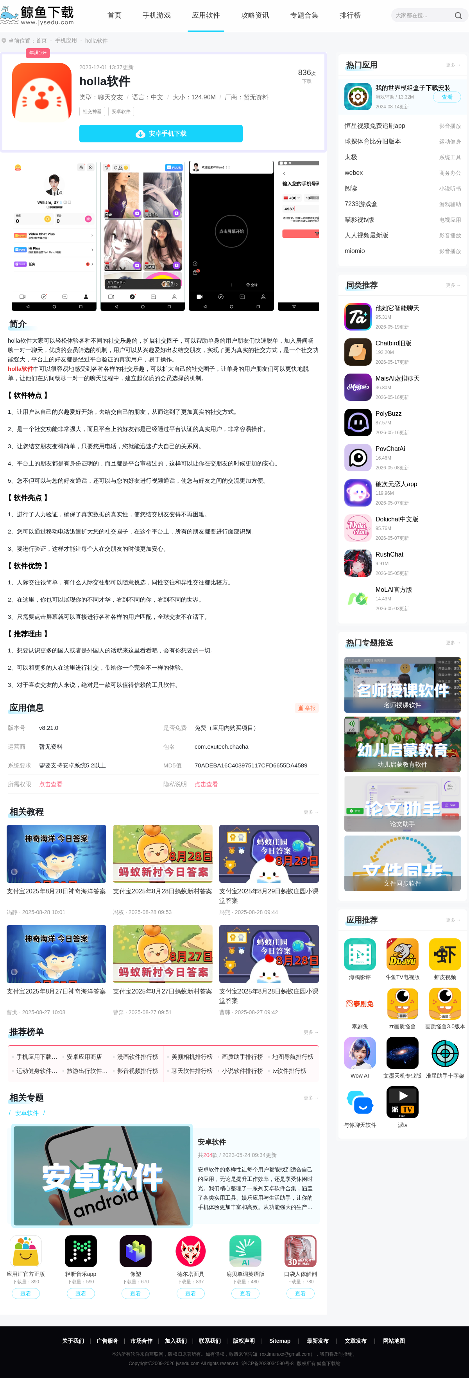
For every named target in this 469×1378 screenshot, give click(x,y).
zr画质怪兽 (403, 1008)
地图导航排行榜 (292, 1056)
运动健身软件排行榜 (37, 1070)
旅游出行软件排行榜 (88, 1070)
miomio (355, 251)
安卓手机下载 (167, 133)
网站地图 (394, 1341)
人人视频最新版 (366, 235)
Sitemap (279, 1341)
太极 (351, 157)
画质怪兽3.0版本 (445, 1008)
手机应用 (66, 40)
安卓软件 (121, 111)
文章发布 (356, 1341)
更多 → (311, 812)
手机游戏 (157, 15)
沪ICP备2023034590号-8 (268, 1363)
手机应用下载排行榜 (37, 1056)
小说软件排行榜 (242, 1070)
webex (354, 172)
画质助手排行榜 (242, 1056)
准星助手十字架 (445, 1058)
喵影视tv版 (359, 219)
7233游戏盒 (361, 204)
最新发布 (318, 1341)
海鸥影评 (360, 959)
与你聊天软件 (360, 1107)
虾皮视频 (445, 959)
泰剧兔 (360, 1008)
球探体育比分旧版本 (373, 141)
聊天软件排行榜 (192, 1070)
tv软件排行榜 (289, 1070)
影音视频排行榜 (137, 1070)
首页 (114, 15)
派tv (403, 1107)
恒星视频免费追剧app (375, 125)
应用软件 (206, 15)
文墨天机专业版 (402, 1058)
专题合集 (304, 15)
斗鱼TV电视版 (402, 959)
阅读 (351, 188)
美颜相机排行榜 (192, 1056)
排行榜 (350, 15)
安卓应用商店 (84, 1056)
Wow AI (360, 1058)
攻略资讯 (255, 15)
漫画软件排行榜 (137, 1056)
